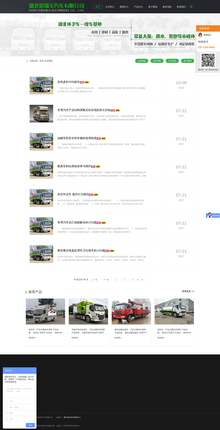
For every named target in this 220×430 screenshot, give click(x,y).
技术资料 (157, 61)
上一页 (94, 280)
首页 (98, 7)
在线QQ (204, 35)
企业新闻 (48, 61)
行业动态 (172, 61)
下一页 (106, 280)
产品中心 (138, 7)
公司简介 (109, 7)
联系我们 (181, 7)
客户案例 (152, 7)
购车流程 (167, 7)
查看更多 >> (188, 291)
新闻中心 (124, 7)
